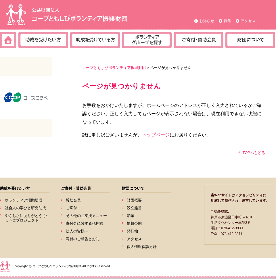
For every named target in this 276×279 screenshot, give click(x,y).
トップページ (156, 134)
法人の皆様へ (77, 231)
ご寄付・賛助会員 (76, 188)
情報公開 (134, 223)
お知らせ (206, 21)
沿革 (130, 215)
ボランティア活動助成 (23, 200)
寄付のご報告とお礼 (82, 239)
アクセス (248, 21)
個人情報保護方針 (142, 247)
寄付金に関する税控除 (84, 223)
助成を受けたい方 (15, 188)
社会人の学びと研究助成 (25, 208)
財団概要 (134, 200)
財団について (133, 188)
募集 (227, 21)
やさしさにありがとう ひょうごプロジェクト (26, 217)
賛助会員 (73, 200)
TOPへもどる (254, 153)
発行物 (132, 231)
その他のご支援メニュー (86, 215)
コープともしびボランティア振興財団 (114, 68)
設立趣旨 (134, 208)
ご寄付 (71, 208)
